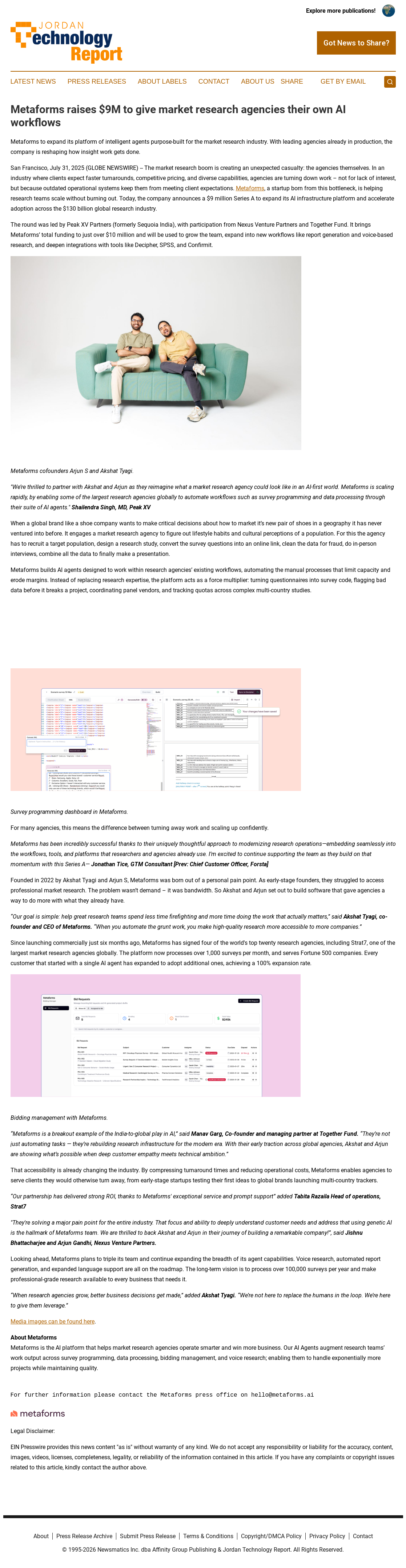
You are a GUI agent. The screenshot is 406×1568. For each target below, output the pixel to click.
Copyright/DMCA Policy (271, 1536)
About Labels (162, 81)
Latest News (33, 81)
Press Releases (97, 81)
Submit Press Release (148, 1536)
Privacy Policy (327, 1536)
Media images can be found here (53, 1321)
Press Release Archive (84, 1536)
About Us (257, 81)
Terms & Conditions (208, 1536)
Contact (214, 81)
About (41, 1536)
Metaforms (250, 188)
